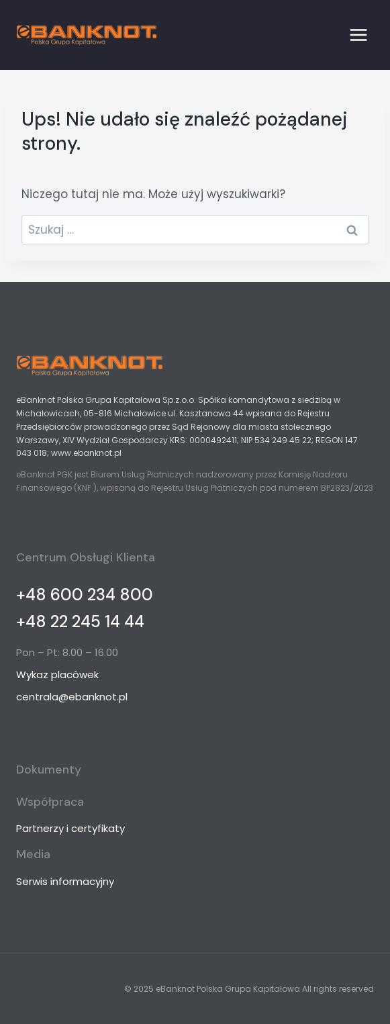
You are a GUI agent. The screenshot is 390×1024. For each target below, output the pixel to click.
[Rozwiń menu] (358, 34)
